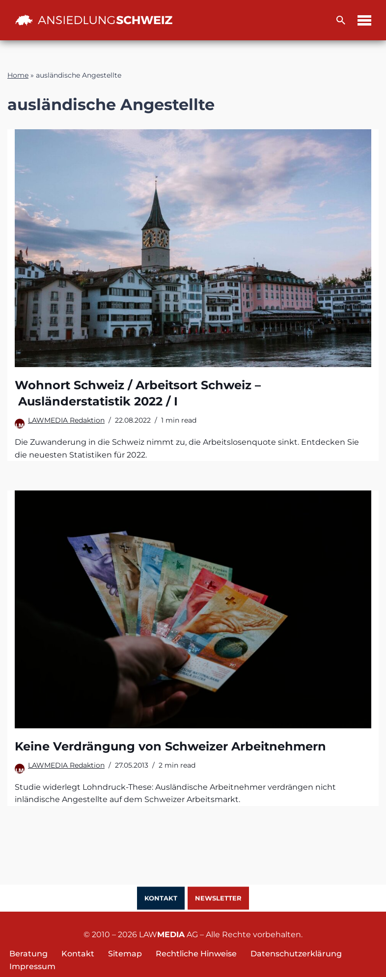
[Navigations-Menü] (364, 20)
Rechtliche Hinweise (196, 953)
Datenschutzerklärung (296, 953)
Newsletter (218, 899)
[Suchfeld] (340, 20)
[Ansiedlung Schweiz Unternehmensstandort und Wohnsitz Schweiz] (93, 20)
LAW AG (168, 934)
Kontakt (160, 899)
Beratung (28, 953)
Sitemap (125, 953)
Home (17, 75)
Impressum (32, 966)
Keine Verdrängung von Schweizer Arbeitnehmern (170, 746)
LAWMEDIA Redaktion (66, 420)
